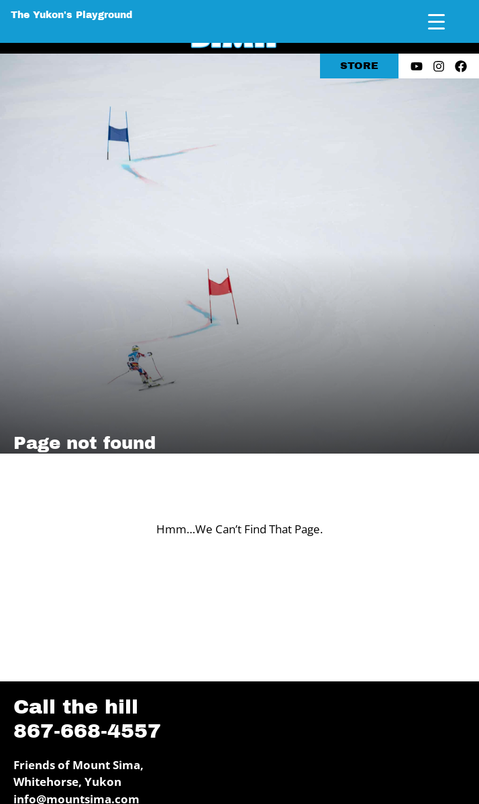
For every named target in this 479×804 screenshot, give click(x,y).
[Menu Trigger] (436, 21)
